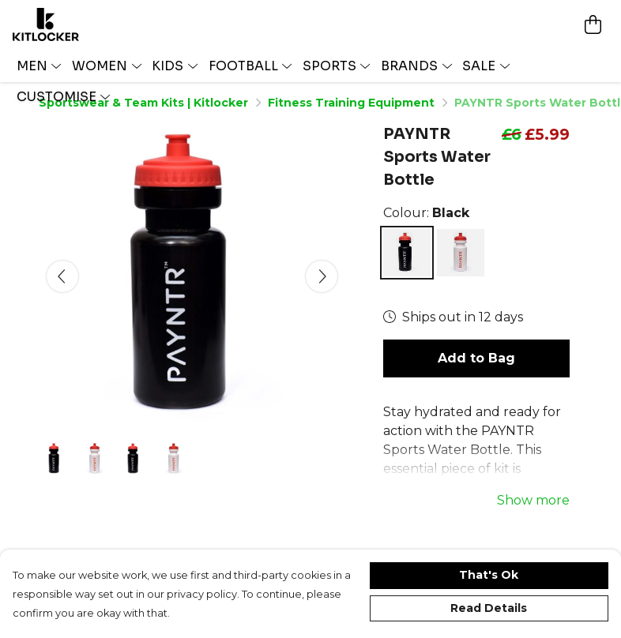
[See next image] (321, 276)
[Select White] (460, 252)
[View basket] (592, 24)
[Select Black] (407, 252)
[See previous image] (62, 276)
